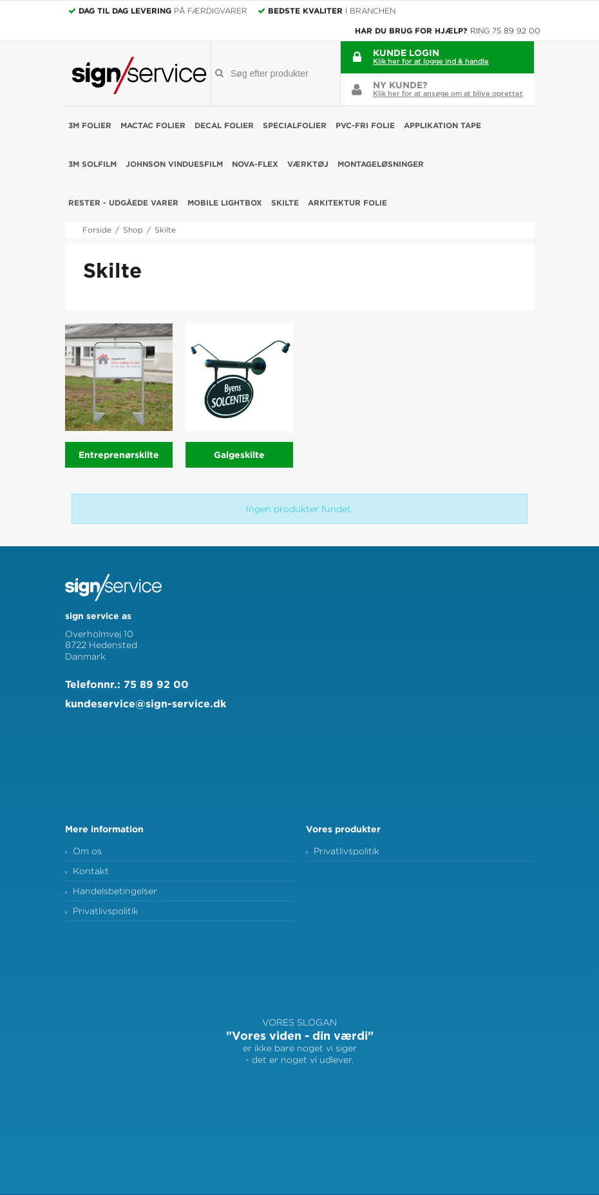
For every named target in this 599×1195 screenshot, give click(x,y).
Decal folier (224, 125)
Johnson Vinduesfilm (174, 164)
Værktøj (307, 164)
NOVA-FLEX (255, 164)
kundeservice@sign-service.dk (145, 703)
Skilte (285, 202)
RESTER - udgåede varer (123, 202)
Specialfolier (295, 125)
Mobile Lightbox (224, 202)
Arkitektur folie (347, 202)
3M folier (89, 125)
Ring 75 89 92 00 (505, 30)
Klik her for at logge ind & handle (431, 61)
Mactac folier (152, 125)
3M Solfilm (92, 164)
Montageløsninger (381, 164)
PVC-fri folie (365, 125)
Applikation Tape (442, 125)
